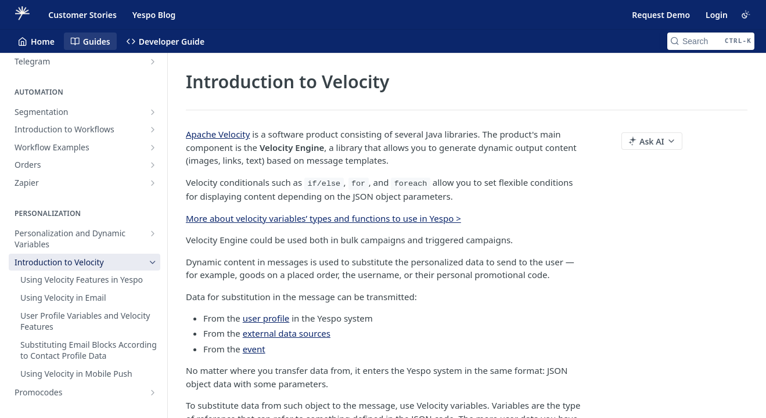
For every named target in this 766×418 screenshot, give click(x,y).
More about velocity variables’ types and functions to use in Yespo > (323, 218)
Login (717, 14)
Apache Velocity (218, 134)
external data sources (286, 333)
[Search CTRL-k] (710, 41)
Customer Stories (82, 14)
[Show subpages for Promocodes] (152, 392)
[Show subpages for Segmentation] (152, 112)
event (254, 349)
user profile (266, 318)
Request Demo (661, 14)
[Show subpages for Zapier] (152, 183)
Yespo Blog (153, 14)
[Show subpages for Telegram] (152, 61)
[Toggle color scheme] (745, 14)
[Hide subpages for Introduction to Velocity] (152, 262)
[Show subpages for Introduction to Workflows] (152, 129)
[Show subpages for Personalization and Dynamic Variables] (152, 233)
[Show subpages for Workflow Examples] (152, 147)
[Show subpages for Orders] (152, 165)
